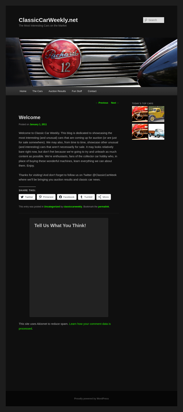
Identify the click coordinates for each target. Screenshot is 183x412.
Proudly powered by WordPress (91, 398)
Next (115, 103)
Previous (102, 103)
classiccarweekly (73, 206)
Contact (92, 91)
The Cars (37, 91)
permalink (103, 206)
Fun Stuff (77, 91)
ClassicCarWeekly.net (48, 20)
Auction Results (57, 91)
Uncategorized (52, 206)
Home (23, 91)
